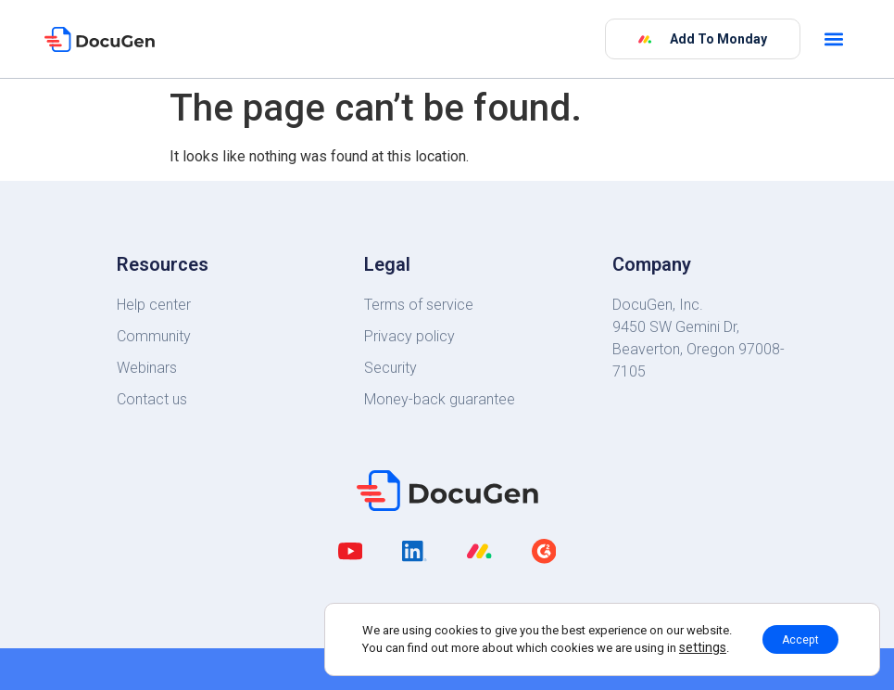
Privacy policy (409, 336)
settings (690, 645)
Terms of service (418, 304)
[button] (834, 39)
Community (154, 336)
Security (390, 368)
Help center (154, 304)
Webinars (147, 368)
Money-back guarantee (439, 399)
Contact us (152, 399)
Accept (800, 637)
